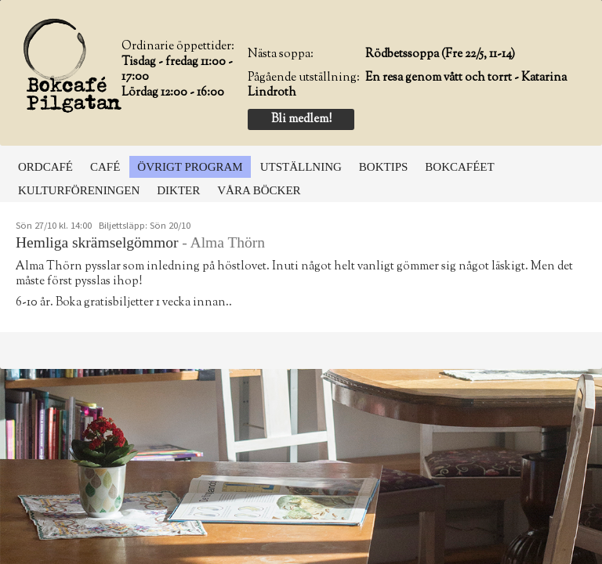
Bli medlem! (301, 119)
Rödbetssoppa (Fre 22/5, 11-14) (440, 54)
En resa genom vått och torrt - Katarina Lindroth (407, 86)
